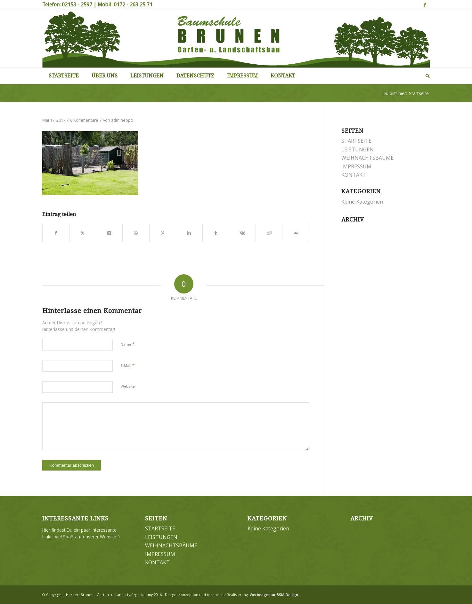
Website (128, 386)
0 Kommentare (84, 120)
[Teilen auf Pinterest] (163, 233)
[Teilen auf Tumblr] (216, 233)
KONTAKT (353, 174)
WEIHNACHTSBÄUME (367, 157)
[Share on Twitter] (109, 233)
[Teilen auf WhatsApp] (136, 233)
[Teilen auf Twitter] (82, 233)
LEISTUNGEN (357, 149)
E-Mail (127, 365)
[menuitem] (63, 76)
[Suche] (424, 76)
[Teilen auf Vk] (242, 233)
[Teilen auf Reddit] (269, 233)
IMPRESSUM (356, 166)
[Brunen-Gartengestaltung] (236, 39)
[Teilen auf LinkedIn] (189, 233)
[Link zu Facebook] (425, 5)
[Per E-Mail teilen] (295, 233)
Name (127, 344)
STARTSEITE (356, 140)
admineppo (122, 120)
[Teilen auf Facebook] (56, 233)
